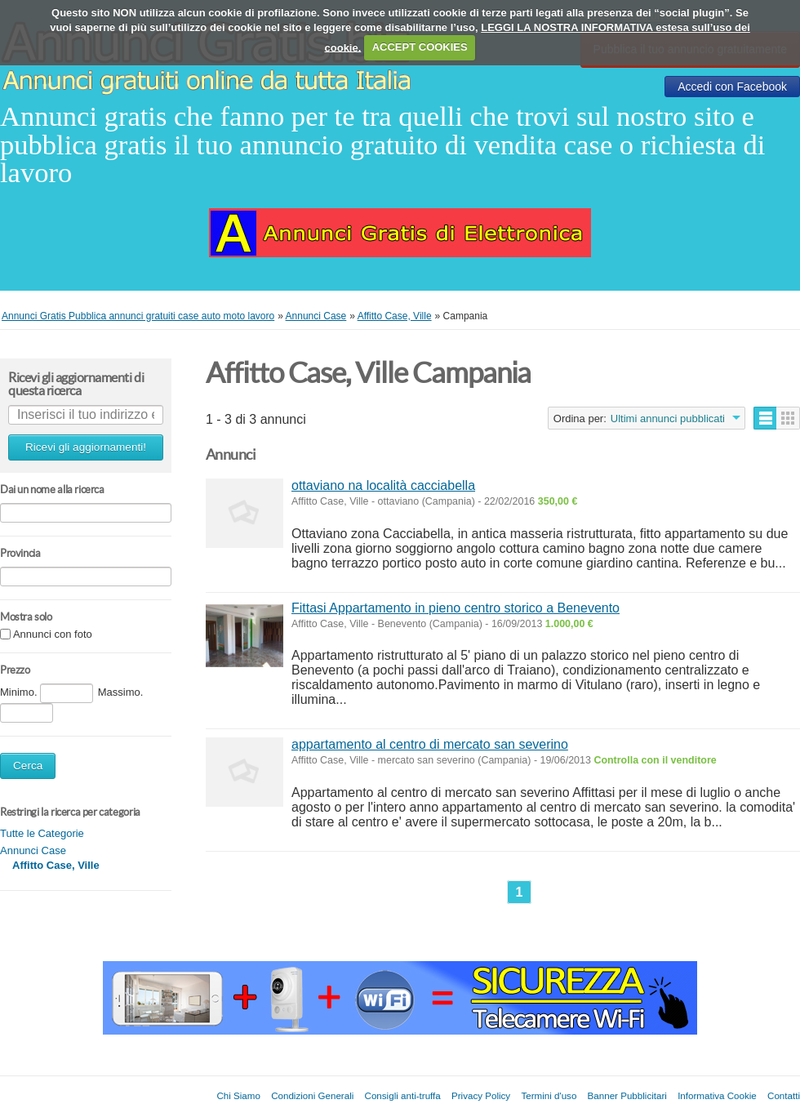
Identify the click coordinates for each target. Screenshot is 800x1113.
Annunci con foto (52, 635)
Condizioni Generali (312, 1095)
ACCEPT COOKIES (420, 47)
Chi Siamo (238, 1095)
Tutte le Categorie (42, 833)
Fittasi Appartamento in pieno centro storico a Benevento (455, 608)
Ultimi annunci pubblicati (668, 418)
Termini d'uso (548, 1095)
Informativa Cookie (717, 1095)
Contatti (783, 1095)
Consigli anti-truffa (403, 1095)
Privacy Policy (480, 1095)
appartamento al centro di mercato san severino (429, 744)
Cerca (27, 765)
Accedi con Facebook (732, 86)
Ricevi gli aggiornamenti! (85, 447)
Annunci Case (33, 850)
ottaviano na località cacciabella (383, 485)
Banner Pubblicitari (627, 1095)
